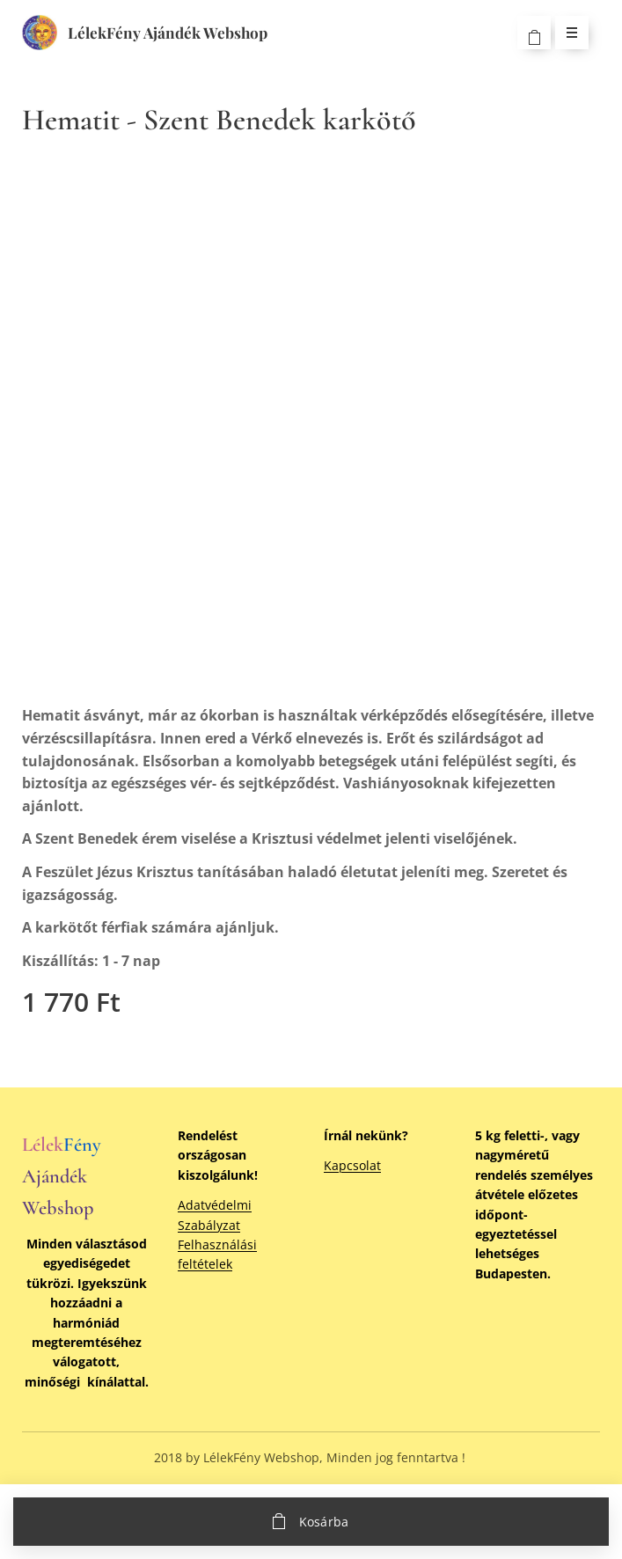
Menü (566, 32)
